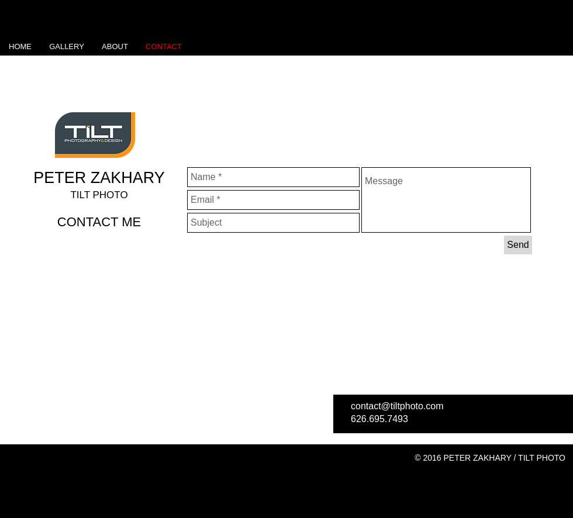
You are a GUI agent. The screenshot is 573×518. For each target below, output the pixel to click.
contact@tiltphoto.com (397, 406)
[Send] (518, 245)
